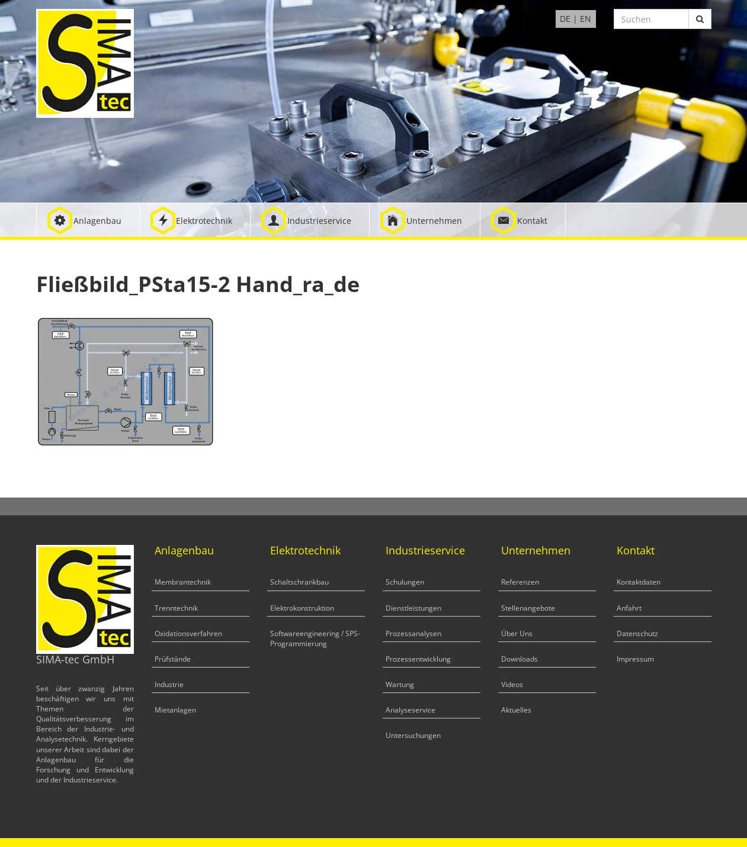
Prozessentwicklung (418, 659)
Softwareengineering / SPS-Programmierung (315, 638)
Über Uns (517, 633)
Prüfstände (173, 659)
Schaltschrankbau (299, 582)
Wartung (400, 684)
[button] (88, 220)
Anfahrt (629, 608)
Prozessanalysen (413, 633)
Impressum (635, 659)
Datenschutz (637, 633)
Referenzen (520, 582)
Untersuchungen (413, 735)
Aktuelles (516, 710)
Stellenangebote (528, 608)
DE (565, 18)
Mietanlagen (175, 710)
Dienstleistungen (413, 608)
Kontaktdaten (639, 582)
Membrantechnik (183, 582)
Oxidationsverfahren (188, 633)
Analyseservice (410, 710)
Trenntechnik (176, 608)
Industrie (169, 684)
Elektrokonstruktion (302, 608)
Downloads (519, 659)
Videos (512, 684)
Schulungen (405, 582)
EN (585, 18)
